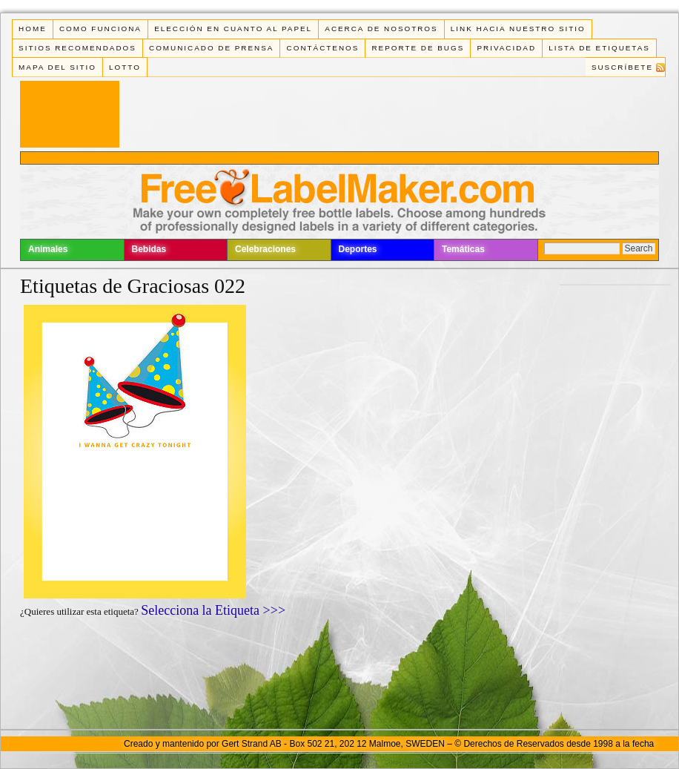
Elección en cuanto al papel (233, 28)
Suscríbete (622, 67)
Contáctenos (323, 48)
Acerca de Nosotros (381, 28)
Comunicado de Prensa (211, 48)
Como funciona (100, 28)
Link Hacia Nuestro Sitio (518, 28)
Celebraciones (265, 249)
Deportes (358, 249)
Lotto (125, 67)
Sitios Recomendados (77, 48)
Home (33, 28)
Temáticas (463, 249)
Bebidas (149, 249)
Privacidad (506, 48)
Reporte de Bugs (417, 48)
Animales (47, 249)
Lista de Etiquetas (599, 48)
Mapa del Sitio (57, 67)
